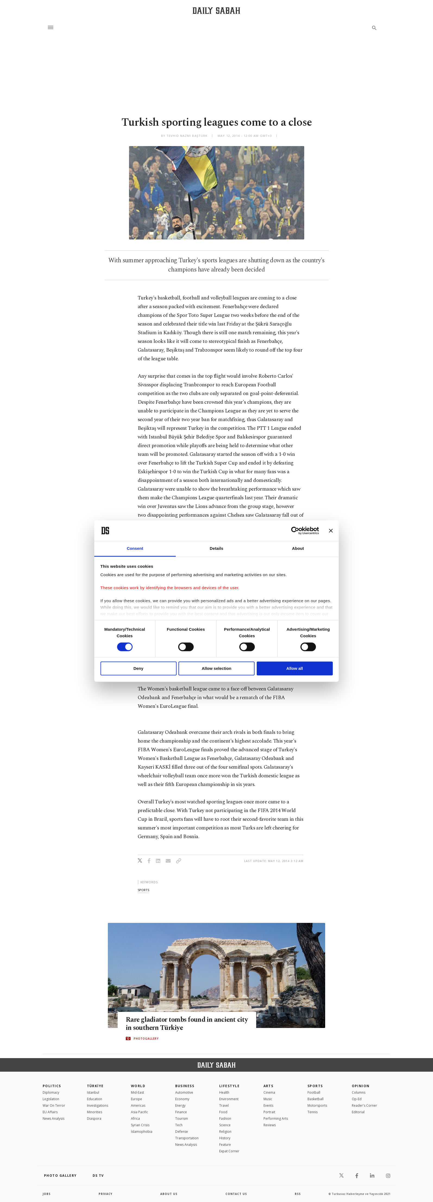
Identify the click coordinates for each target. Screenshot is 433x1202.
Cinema (269, 1092)
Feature (225, 1144)
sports (143, 890)
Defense (181, 1131)
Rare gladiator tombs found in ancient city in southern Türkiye (181, 1023)
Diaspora (94, 1118)
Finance (181, 1112)
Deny (138, 668)
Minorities (94, 1112)
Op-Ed (357, 1099)
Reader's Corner (364, 1105)
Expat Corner (229, 1151)
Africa (135, 1118)
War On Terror (54, 1105)
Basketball (316, 1099)
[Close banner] (331, 530)
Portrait (269, 1112)
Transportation (187, 1138)
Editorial (358, 1112)
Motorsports (317, 1105)
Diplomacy (51, 1092)
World (138, 1086)
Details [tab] (216, 548)
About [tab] (298, 548)
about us (168, 1194)
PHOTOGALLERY (146, 1038)
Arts (268, 1086)
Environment (229, 1099)
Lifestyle (229, 1086)
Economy (182, 1099)
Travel (224, 1105)
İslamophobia (141, 1131)
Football (314, 1092)
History (224, 1138)
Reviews (269, 1125)
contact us (236, 1194)
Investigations (97, 1105)
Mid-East (137, 1092)
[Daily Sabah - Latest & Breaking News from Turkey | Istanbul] (216, 10)
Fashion (225, 1118)
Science (225, 1125)
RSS (298, 1194)
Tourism (181, 1118)
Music (267, 1099)
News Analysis (53, 1118)
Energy (180, 1105)
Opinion (361, 1086)
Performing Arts (275, 1118)
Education (94, 1099)
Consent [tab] (135, 548)
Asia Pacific (139, 1112)
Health (224, 1092)
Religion (225, 1131)
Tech (179, 1125)
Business (184, 1086)
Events (268, 1105)
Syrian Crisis (140, 1125)
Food (223, 1112)
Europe (136, 1099)
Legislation (51, 1099)
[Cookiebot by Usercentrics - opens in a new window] (295, 530)
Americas (138, 1105)
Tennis (313, 1112)
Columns (358, 1092)
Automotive (184, 1092)
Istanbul (93, 1092)
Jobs (47, 1194)
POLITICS (52, 1086)
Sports (315, 1086)
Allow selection (216, 668)
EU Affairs (50, 1112)
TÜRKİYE (95, 1086)
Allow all (294, 668)
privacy (105, 1194)
